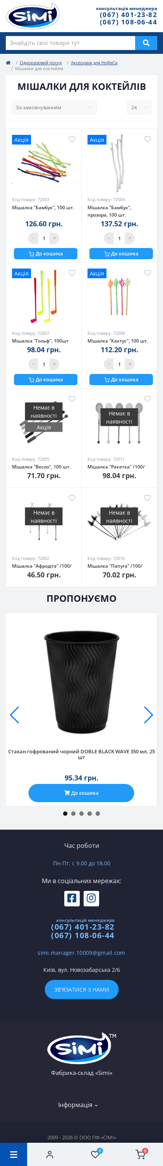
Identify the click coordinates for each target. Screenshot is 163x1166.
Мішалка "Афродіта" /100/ (42, 566)
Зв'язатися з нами (81, 989)
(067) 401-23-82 (129, 14)
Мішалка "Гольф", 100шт (40, 341)
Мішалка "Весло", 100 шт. (41, 466)
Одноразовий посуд (41, 62)
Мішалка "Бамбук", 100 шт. (43, 207)
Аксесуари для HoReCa (94, 62)
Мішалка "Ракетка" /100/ (116, 466)
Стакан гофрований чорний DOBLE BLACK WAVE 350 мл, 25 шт (81, 754)
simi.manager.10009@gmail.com (81, 952)
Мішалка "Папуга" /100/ (115, 566)
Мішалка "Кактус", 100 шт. (118, 341)
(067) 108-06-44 (129, 21)
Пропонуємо (81, 598)
